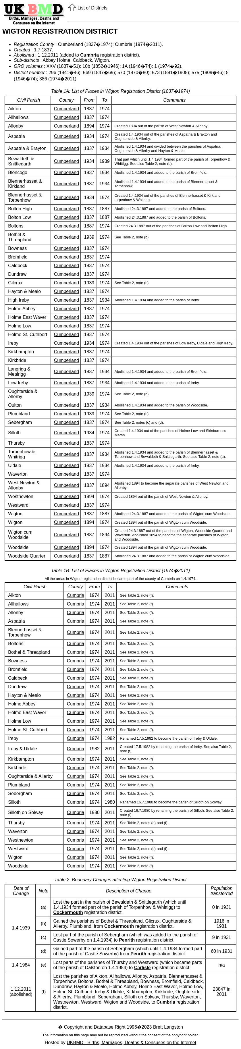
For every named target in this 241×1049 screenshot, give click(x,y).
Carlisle (142, 967)
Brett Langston (168, 1027)
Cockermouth (68, 912)
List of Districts (92, 7)
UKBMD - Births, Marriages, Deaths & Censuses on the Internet (131, 1042)
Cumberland (66, 108)
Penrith (127, 940)
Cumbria (89, 55)
